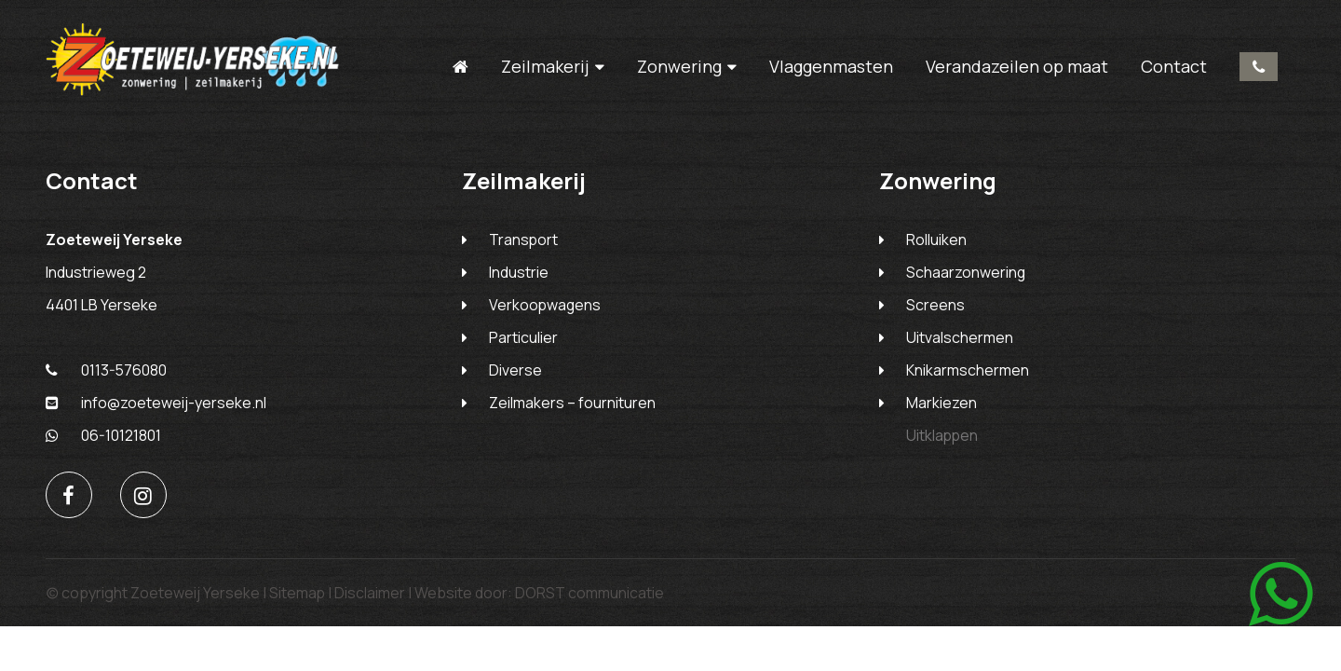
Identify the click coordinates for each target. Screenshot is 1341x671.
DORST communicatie (590, 595)
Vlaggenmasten (830, 66)
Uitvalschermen (959, 340)
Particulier (523, 340)
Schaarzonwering (966, 275)
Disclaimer (370, 595)
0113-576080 (1258, 67)
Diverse (515, 373)
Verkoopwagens (546, 307)
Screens (935, 307)
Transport (524, 242)
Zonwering (678, 66)
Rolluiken (936, 242)
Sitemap (297, 595)
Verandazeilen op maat (1016, 66)
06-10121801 (103, 438)
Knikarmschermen (967, 373)
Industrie (519, 275)
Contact (1173, 66)
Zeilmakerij (544, 66)
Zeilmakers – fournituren (572, 405)
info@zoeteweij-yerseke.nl (156, 405)
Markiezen (941, 405)
